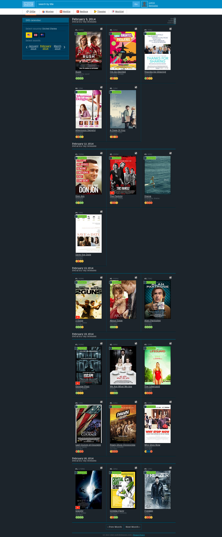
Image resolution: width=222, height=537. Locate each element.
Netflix (65, 11)
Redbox (82, 11)
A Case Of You (117, 130)
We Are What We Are (121, 386)
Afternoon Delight (86, 130)
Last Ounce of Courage (88, 445)
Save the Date (83, 254)
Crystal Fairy (117, 511)
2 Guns (79, 320)
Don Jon (80, 196)
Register (153, 5)
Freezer (148, 511)
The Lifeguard (152, 386)
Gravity (79, 511)
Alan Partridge (152, 320)
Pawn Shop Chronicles (122, 445)
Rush (78, 72)
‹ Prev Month (115, 527)
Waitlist (118, 11)
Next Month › (133, 527)
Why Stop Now (152, 445)
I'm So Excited (118, 72)
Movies (48, 11)
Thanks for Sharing (155, 72)
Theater (100, 11)
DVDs (30, 11)
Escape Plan (82, 386)
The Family (116, 196)
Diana (147, 196)
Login (152, 3)
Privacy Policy (139, 535)
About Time (116, 320)
